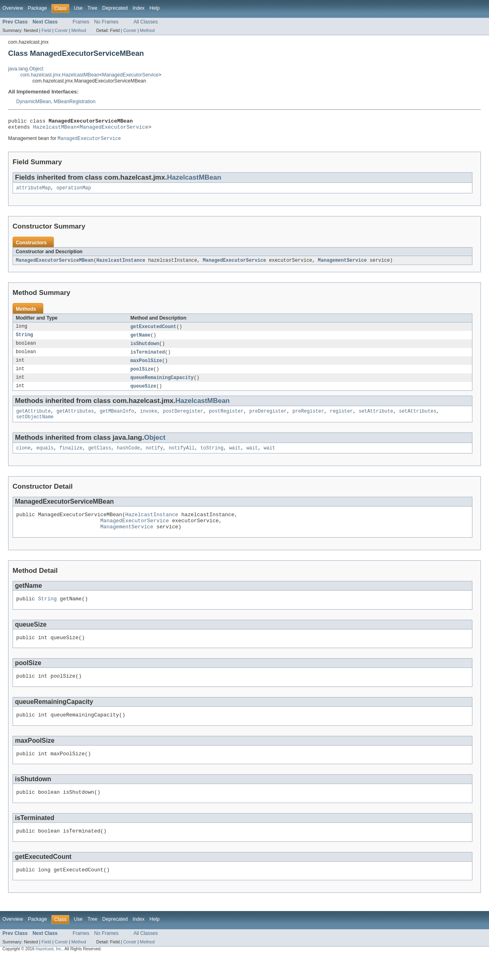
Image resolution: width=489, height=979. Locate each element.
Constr (61, 30)
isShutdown (144, 348)
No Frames (106, 22)
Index (138, 8)
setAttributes (417, 419)
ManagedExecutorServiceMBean (55, 264)
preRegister (308, 419)
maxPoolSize (146, 366)
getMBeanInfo (117, 419)
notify (154, 457)
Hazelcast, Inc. (49, 972)
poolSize (141, 375)
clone (23, 457)
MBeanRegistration (75, 101)
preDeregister (268, 419)
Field (46, 30)
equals (45, 457)
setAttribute (376, 419)
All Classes (146, 22)
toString (211, 457)
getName (140, 340)
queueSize (143, 393)
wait (234, 457)
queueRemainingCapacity (161, 384)
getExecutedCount (153, 331)
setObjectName (34, 425)
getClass (99, 457)
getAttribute (33, 419)
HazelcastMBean (55, 129)
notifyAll (182, 457)
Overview (12, 8)
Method (78, 30)
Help (154, 8)
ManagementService (342, 264)
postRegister (226, 419)
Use (78, 8)
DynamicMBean (33, 101)
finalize (71, 457)
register (341, 419)
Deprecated (115, 8)
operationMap (74, 191)
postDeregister (183, 419)
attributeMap (33, 191)
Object (155, 446)
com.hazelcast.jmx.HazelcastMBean (59, 75)
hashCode (128, 457)
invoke (148, 419)
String (24, 340)
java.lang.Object (25, 69)
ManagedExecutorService (130, 75)
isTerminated (147, 357)
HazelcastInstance (120, 264)
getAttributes (75, 419)
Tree (92, 8)
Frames (80, 22)
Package (37, 8)
